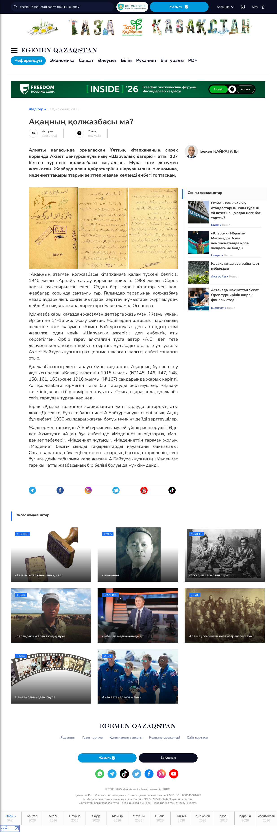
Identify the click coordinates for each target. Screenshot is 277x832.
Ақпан (53, 818)
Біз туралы (172, 60)
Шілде (160, 818)
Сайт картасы (197, 737)
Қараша (245, 818)
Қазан (224, 818)
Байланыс (168, 758)
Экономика (62, 60)
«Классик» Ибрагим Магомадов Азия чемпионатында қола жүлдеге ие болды (230, 241)
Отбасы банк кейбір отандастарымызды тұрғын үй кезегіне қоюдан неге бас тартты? (236, 210)
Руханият (146, 60)
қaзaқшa (226, 7)
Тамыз (181, 818)
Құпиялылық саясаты (125, 737)
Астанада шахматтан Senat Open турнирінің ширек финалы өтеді (235, 295)
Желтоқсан (266, 818)
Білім (126, 60)
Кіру (258, 7)
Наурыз (74, 818)
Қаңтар (32, 818)
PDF (192, 60)
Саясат (86, 60)
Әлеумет (107, 60)
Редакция (68, 737)
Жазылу (179, 6)
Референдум (28, 60)
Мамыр (117, 818)
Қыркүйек (202, 818)
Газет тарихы (92, 737)
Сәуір (96, 818)
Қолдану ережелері (164, 737)
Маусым (138, 818)
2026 (10, 818)
